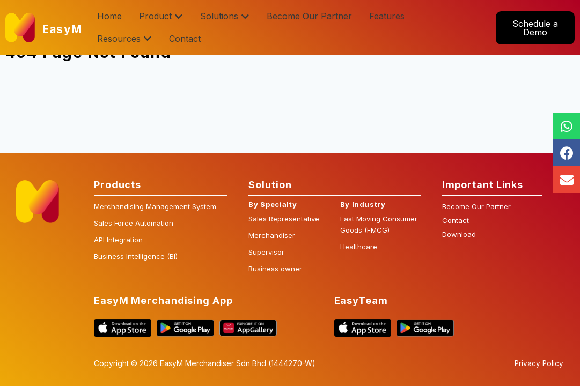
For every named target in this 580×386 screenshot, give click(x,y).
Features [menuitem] (387, 16)
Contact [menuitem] (185, 38)
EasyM (64, 28)
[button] (178, 16)
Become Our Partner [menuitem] (309, 16)
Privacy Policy (538, 363)
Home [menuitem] (109, 16)
